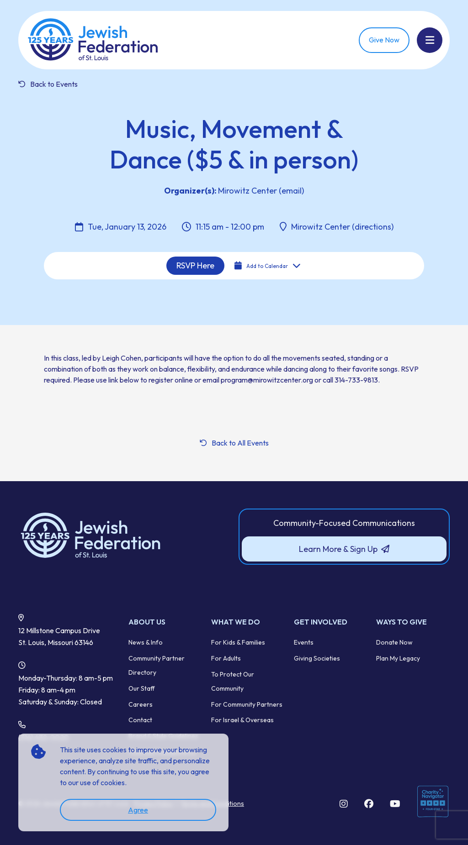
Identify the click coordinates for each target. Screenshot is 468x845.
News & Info (145, 642)
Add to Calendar (267, 266)
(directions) (372, 226)
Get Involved (320, 621)
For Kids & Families (238, 642)
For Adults (226, 658)
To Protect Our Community (232, 681)
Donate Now (394, 642)
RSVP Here (195, 265)
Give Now (384, 39)
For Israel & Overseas (242, 720)
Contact (140, 720)
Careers (140, 704)
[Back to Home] (123, 536)
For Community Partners (246, 704)
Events (304, 642)
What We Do (235, 621)
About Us (146, 621)
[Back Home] (94, 40)
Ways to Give (401, 621)
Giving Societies (317, 658)
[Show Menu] (429, 40)
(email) (290, 190)
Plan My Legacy (398, 658)
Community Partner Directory (156, 665)
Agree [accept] (138, 809)
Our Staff (141, 688)
